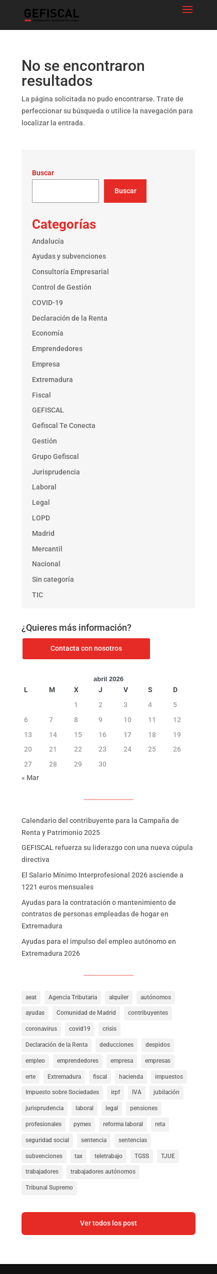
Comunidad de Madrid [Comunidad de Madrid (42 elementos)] (86, 1012)
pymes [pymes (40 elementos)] (82, 1124)
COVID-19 (47, 303)
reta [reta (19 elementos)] (160, 1124)
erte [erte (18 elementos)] (31, 1076)
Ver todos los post (108, 1223)
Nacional (46, 564)
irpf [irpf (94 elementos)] (115, 1092)
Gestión (44, 441)
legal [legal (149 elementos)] (112, 1108)
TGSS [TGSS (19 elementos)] (141, 1156)
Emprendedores (57, 349)
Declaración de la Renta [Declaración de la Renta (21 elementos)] (57, 1044)
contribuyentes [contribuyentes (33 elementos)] (148, 1012)
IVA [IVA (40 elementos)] (137, 1092)
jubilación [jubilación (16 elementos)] (167, 1092)
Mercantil (47, 549)
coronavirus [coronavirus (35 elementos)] (41, 1028)
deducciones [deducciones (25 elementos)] (117, 1044)
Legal (41, 502)
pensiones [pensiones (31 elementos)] (144, 1108)
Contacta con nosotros (86, 648)
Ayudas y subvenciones (69, 256)
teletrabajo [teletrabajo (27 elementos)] (108, 1156)
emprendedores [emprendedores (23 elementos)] (77, 1060)
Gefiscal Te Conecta (64, 425)
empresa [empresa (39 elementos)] (121, 1060)
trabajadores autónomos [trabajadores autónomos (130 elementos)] (103, 1171)
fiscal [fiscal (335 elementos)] (100, 1076)
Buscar (43, 173)
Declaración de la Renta (70, 318)
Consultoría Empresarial (70, 272)
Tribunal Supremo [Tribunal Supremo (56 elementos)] (49, 1187)
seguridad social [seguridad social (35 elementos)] (47, 1140)
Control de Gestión (62, 287)
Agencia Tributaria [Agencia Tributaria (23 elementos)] (72, 997)
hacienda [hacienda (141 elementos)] (131, 1076)
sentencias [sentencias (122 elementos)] (132, 1140)
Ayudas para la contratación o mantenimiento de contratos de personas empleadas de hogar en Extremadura (99, 914)
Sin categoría (53, 579)
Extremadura (52, 380)
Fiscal (41, 395)
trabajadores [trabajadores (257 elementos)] (42, 1171)
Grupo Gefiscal (55, 456)
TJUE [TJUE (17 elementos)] (168, 1156)
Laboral (44, 487)
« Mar (30, 778)
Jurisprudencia (56, 472)
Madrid (43, 533)
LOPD (41, 518)
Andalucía (48, 241)
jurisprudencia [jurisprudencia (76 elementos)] (45, 1108)
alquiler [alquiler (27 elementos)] (118, 997)
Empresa (46, 364)
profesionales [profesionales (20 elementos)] (44, 1124)
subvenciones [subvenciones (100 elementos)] (44, 1156)
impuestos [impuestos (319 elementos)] (169, 1076)
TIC (37, 595)
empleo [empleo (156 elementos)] (35, 1060)
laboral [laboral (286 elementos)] (85, 1108)
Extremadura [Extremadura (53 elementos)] (64, 1076)
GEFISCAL (48, 410)
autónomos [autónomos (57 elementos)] (155, 997)
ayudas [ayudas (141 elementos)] (35, 1012)
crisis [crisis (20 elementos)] (109, 1028)
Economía (48, 333)
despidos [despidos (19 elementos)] (158, 1044)
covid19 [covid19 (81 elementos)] (79, 1028)
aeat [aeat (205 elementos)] (31, 997)
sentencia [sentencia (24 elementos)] (93, 1140)
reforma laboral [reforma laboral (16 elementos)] (123, 1124)
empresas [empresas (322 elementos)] (157, 1060)
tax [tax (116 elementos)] (78, 1156)
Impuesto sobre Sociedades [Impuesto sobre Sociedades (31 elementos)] (62, 1092)
